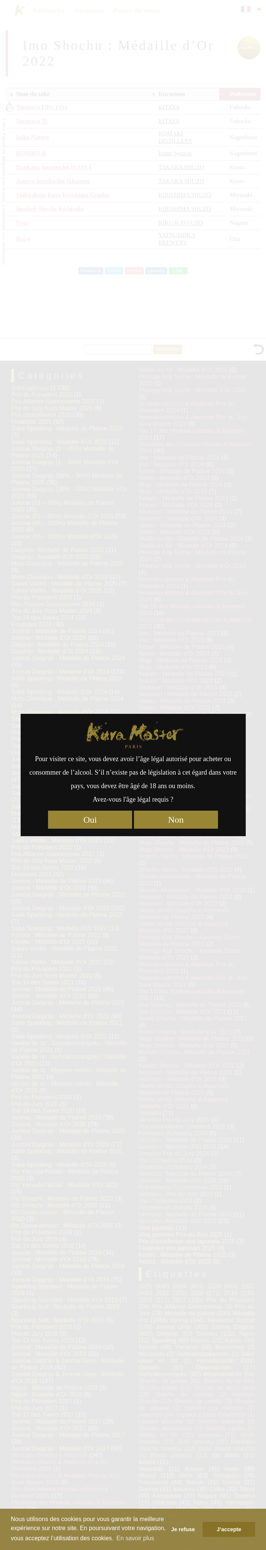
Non (175, 820)
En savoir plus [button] (135, 1538)
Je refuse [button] (183, 1529)
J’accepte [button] (228, 1529)
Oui (90, 820)
